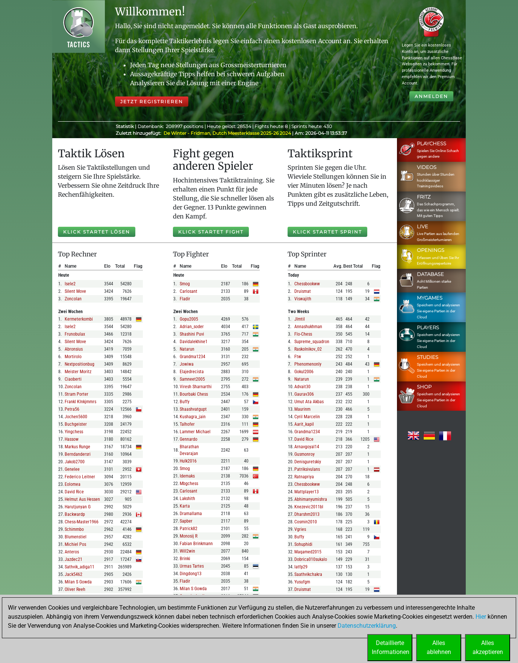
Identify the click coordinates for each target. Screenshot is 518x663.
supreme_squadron (311, 341)
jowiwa (187, 364)
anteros (72, 552)
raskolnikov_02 (308, 349)
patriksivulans (307, 469)
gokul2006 (304, 371)
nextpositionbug (79, 364)
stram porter (76, 394)
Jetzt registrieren (151, 101)
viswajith (302, 298)
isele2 (70, 283)
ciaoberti (73, 379)
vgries (300, 529)
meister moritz (78, 371)
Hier (481, 616)
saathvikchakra (308, 574)
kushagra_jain (193, 416)
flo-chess (303, 334)
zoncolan (73, 298)
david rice (74, 491)
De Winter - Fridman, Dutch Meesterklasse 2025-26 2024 (228, 133)
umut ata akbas (309, 401)
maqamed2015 (307, 552)
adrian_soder (192, 326)
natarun (187, 349)
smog (185, 283)
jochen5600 (76, 416)
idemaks (187, 476)
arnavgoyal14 (306, 446)
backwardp (75, 514)
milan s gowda (78, 582)
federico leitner (80, 476)
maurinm (302, 409)
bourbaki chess (194, 394)
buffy (184, 401)
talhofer (187, 424)
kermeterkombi (79, 319)
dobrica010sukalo (310, 559)
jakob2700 (75, 461)
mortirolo (73, 356)
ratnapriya (304, 476)
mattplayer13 (306, 491)
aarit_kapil (304, 424)
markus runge (77, 446)
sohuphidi (303, 544)
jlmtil (299, 319)
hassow (72, 439)
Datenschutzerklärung (367, 625)
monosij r (188, 536)
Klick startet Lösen (96, 232)
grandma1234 (192, 356)
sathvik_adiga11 (79, 567)
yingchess (74, 431)
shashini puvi (192, 334)
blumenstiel (75, 536)
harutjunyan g (78, 506)
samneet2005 (192, 379)
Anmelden (431, 96)
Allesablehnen (439, 647)
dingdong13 (190, 573)
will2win (187, 551)
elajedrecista (192, 371)
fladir (185, 298)
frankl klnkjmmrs (80, 401)
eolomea (72, 484)
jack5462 (73, 574)
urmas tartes (192, 566)
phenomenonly (307, 364)
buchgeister (76, 424)
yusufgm (302, 582)
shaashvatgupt (193, 409)
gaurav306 (304, 394)
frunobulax (75, 334)
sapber (186, 521)
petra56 (72, 409)
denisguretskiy (307, 461)
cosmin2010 (305, 521)
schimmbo (74, 529)
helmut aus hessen (82, 499)
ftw (297, 356)
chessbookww (307, 283)
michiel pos (75, 544)
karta (185, 506)
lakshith (187, 498)
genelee (72, 469)
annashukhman (308, 326)
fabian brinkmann (196, 543)
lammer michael (195, 431)
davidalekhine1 (194, 341)
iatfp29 (300, 567)
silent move (75, 291)
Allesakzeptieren (488, 647)
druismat (302, 291)
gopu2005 (189, 319)
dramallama (191, 513)
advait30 (302, 386)
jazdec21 (73, 559)
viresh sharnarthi (196, 386)
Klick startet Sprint (327, 232)
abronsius (74, 349)
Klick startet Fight (211, 232)
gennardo (188, 439)
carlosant (188, 291)
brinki (185, 558)
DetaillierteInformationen (390, 647)
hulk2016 (188, 461)
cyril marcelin (307, 416)
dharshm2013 (307, 514)
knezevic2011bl (308, 506)
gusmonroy (304, 454)
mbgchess (189, 483)
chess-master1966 (81, 521)
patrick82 (188, 528)
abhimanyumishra (310, 499)
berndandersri (78, 454)
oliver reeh (75, 589)
